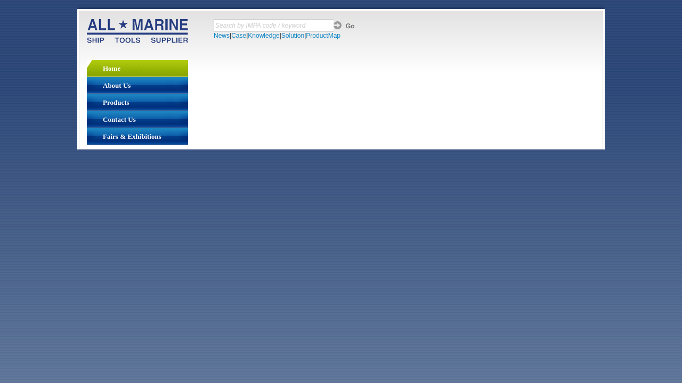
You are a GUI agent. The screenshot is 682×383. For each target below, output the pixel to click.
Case (238, 35)
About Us (117, 85)
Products (116, 102)
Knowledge (263, 35)
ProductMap (323, 35)
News (222, 35)
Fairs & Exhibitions (132, 136)
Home (111, 68)
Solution (292, 35)
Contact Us (119, 119)
